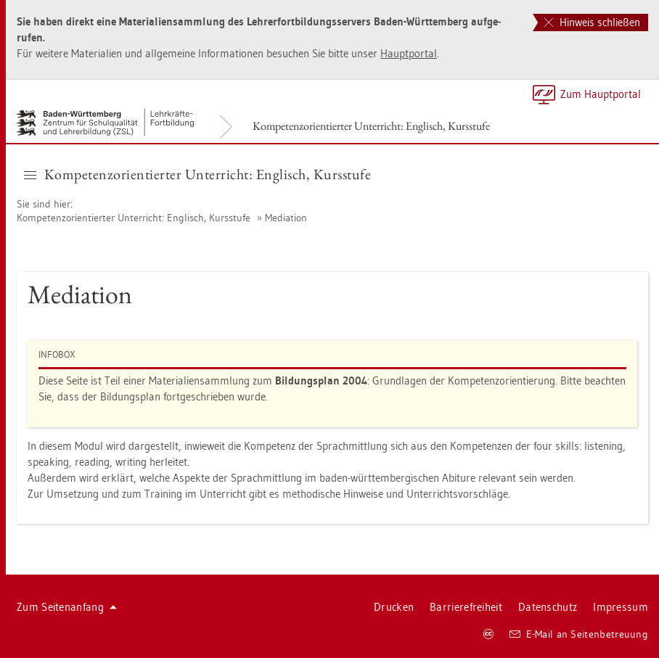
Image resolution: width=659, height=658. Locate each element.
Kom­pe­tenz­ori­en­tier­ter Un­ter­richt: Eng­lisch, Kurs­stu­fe (371, 126)
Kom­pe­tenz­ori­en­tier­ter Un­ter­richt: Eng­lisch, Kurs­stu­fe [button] (197, 174)
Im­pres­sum (620, 607)
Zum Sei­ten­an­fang (67, 607)
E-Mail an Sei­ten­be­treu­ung (578, 634)
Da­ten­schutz (547, 607)
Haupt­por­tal (408, 53)
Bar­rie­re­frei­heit (466, 607)
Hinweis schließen (592, 22)
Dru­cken (394, 607)
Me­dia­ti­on (286, 217)
